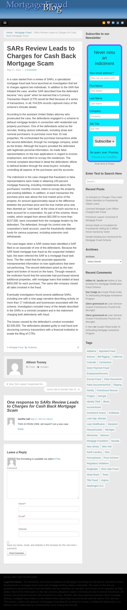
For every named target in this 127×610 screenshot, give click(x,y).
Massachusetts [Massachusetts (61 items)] (94, 429)
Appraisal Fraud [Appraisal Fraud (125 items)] (107, 351)
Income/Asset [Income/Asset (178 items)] (94, 407)
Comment (12, 468)
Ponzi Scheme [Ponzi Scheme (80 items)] (111, 457)
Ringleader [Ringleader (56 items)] (92, 469)
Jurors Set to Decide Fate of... (63, 389)
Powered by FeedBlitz (104, 157)
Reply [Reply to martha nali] (21, 429)
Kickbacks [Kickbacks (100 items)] (114, 413)
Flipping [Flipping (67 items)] (117, 384)
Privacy (111, 164)
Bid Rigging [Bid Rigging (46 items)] (103, 356)
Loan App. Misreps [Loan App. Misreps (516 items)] (96, 418)
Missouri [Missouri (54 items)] (104, 435)
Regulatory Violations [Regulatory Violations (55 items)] (98, 463)
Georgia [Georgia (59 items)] (102, 396)
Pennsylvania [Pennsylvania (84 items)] (94, 457)
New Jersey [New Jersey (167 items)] (93, 446)
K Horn (89, 326)
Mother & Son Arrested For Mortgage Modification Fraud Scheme (104, 283)
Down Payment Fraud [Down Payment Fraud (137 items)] (98, 368)
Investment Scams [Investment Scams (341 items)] (96, 413)
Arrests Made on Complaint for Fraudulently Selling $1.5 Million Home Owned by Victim (102, 228)
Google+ (44, 367)
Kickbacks (32, 347)
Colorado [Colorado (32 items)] (91, 362)
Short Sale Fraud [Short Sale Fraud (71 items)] (110, 469)
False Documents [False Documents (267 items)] (113, 379)
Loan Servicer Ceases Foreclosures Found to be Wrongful (104, 307)
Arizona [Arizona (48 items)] (91, 356)
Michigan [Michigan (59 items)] (109, 429)
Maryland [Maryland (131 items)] (113, 424)
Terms (102, 164)
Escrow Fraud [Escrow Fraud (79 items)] (94, 379)
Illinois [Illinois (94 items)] (106, 401)
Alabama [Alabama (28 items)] (91, 351)
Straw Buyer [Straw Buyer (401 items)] (93, 474)
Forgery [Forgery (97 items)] (91, 396)
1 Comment (31, 70)
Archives (90, 256)
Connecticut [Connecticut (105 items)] (105, 362)
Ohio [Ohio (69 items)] (107, 452)
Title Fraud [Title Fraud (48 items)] (92, 480)
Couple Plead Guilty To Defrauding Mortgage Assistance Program (104, 295)
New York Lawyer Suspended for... (25, 384)
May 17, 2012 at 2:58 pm (42, 419)
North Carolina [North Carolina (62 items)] (94, 452)
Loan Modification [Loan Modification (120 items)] (96, 424)
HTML (57, 459)
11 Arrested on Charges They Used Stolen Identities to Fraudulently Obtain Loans (104, 200)
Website (23, 529)
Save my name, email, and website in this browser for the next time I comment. (42, 547)
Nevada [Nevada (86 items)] (115, 441)
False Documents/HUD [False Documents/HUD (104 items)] (98, 384)
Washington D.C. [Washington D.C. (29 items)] (95, 485)
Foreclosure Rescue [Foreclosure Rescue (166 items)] (107, 390)
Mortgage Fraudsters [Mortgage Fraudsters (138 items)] (97, 441)
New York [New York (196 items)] (107, 446)
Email (21, 516)
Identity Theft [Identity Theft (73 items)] (93, 401)
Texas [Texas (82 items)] (105, 474)
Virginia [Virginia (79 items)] (104, 480)
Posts (32, 367)
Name (22, 503)
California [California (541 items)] (117, 356)
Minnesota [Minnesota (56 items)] (92, 435)
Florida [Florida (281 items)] (90, 390)
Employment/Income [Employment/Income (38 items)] (97, 373)
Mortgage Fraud (16, 347)
